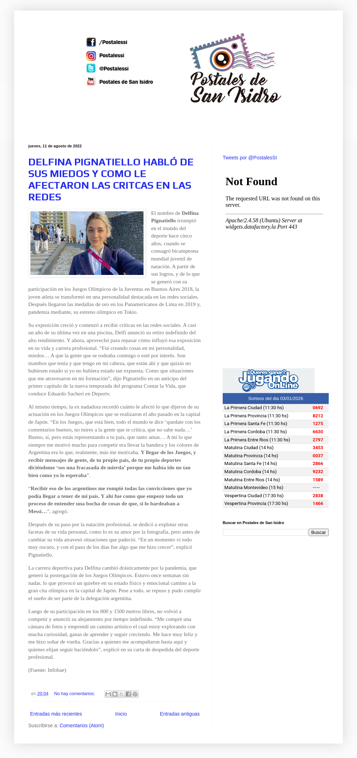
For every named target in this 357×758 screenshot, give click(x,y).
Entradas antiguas (180, 714)
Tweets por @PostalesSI (250, 157)
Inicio (121, 714)
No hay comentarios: (75, 693)
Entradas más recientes (56, 714)
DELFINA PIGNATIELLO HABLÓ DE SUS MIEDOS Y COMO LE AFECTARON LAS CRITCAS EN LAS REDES (111, 179)
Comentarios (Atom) (82, 725)
